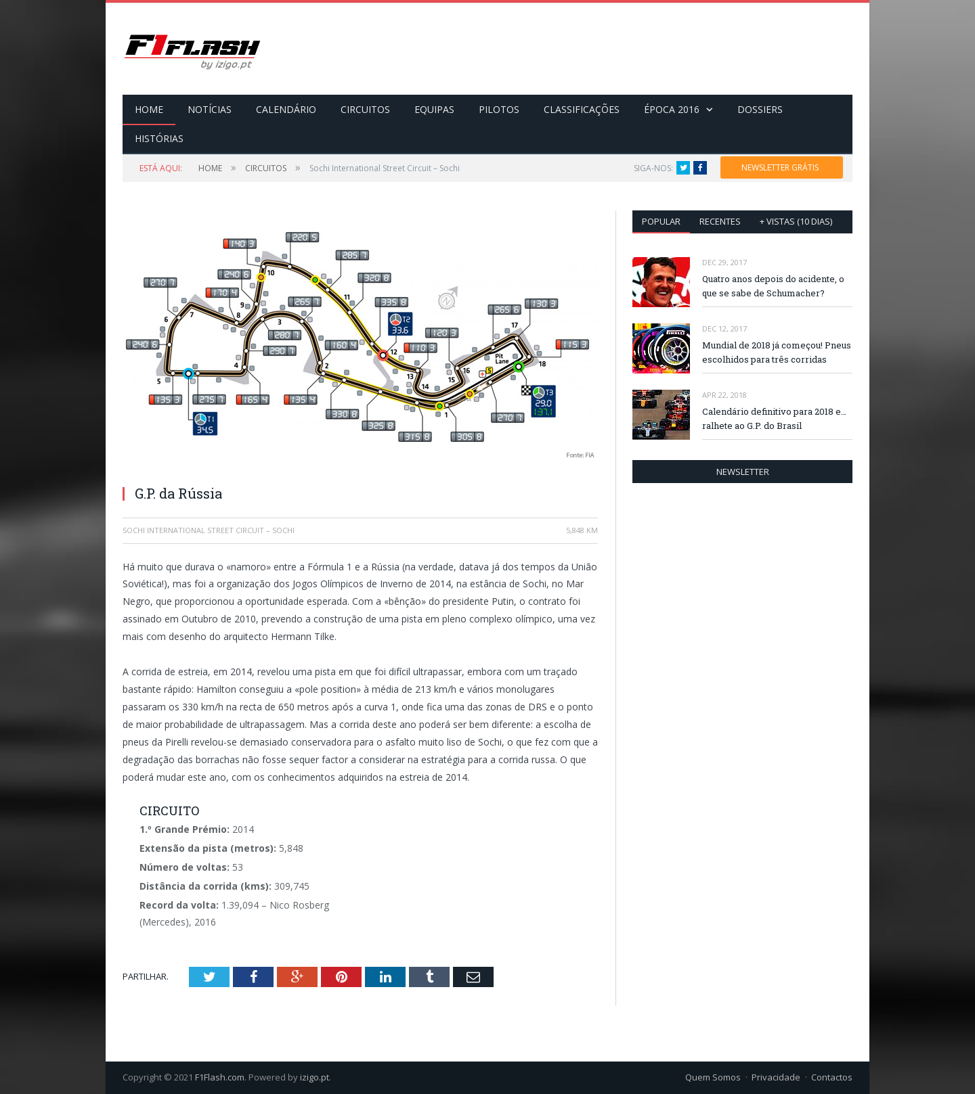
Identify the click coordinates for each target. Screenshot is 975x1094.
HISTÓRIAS (159, 138)
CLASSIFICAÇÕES (582, 109)
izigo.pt (314, 1077)
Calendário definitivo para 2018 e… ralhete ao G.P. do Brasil (774, 418)
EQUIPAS (434, 109)
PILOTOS (499, 109)
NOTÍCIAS (210, 109)
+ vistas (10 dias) (796, 221)
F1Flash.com (219, 1077)
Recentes (720, 221)
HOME (149, 109)
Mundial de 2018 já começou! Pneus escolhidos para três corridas (776, 352)
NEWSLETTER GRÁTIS (780, 167)
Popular (661, 221)
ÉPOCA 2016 (671, 109)
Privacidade (776, 1077)
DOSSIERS (760, 109)
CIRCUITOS (365, 109)
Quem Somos (713, 1077)
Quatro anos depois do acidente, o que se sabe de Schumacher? (773, 286)
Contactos (831, 1077)
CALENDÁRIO (286, 109)
